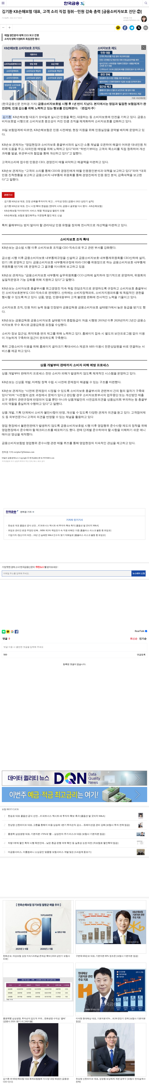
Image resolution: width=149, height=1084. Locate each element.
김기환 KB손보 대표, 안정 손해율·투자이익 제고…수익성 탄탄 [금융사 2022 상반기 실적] (49, 201)
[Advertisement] (74, 485)
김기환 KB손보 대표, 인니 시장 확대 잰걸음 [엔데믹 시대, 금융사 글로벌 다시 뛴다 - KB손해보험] (53, 206)
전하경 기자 (27, 512)
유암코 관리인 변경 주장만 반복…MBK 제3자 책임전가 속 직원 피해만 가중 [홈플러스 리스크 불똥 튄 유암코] (59, 530)
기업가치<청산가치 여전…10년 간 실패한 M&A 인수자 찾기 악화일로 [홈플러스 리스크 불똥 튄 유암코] (57, 535)
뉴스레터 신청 (138, 573)
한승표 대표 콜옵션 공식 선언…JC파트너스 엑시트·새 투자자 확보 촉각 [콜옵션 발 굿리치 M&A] (53, 525)
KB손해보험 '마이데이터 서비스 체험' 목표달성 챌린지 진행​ (34, 210)
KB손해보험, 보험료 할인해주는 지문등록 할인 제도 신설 (33, 215)
